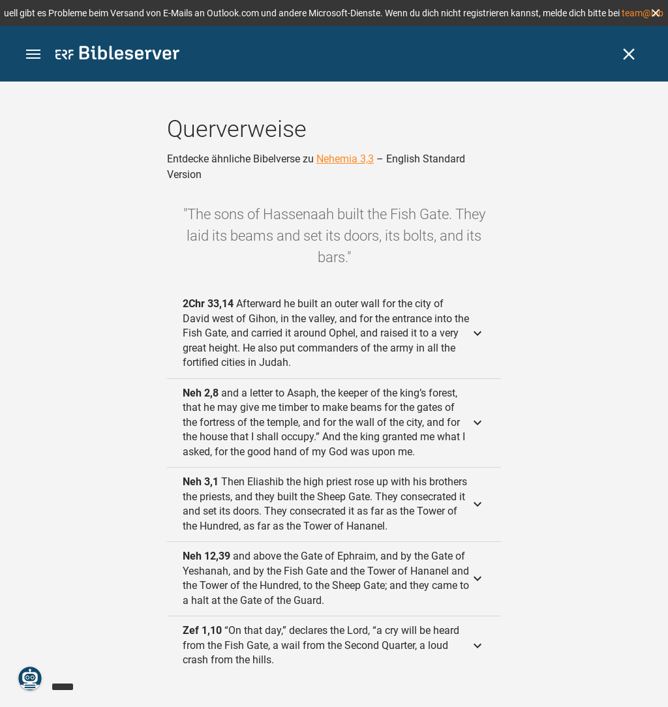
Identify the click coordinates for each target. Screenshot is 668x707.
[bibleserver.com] (117, 55)
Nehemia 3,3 (345, 159)
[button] (655, 13)
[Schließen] (629, 54)
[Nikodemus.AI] (30, 678)
